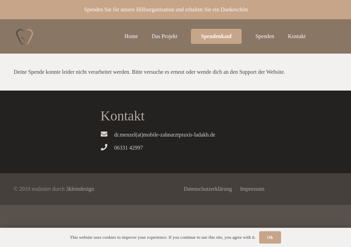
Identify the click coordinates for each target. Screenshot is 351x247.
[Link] (25, 36)
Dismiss (258, 9)
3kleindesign (80, 189)
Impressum (252, 189)
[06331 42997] (107, 148)
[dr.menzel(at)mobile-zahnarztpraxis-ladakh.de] (107, 135)
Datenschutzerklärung (208, 189)
